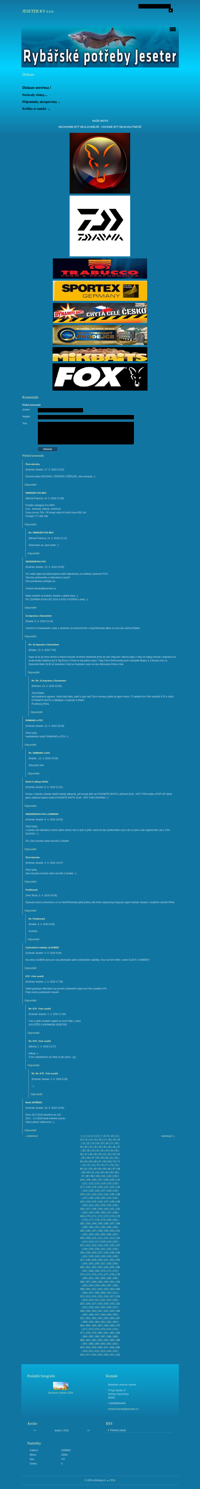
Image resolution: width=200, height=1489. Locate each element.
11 (116, 1136)
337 (115, 1307)
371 (85, 1329)
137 (85, 1198)
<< (35, 1430)
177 (91, 1219)
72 (83, 1165)
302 (100, 1289)
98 (87, 1176)
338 (82, 1311)
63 (81, 1161)
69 (109, 1161)
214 (118, 1238)
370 (118, 1325)
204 (97, 1234)
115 (109, 1183)
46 (81, 1154)
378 (88, 1332)
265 (112, 1267)
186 (106, 1223)
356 (112, 1318)
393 (100, 1340)
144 (88, 1201)
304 (112, 1289)
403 (82, 1347)
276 (100, 1274)
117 (82, 1187)
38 (83, 1150)
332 (85, 1307)
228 (85, 1249)
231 (103, 1249)
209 (88, 1238)
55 (83, 1157)
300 (88, 1289)
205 (103, 1234)
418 (94, 1354)
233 (115, 1249)
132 (94, 1194)
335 (103, 1307)
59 (102, 1157)
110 (118, 1179)
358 (85, 1322)
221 (82, 1245)
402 (115, 1343)
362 (109, 1322)
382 (112, 1332)
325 (82, 1303)
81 (86, 1168)
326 (88, 1303)
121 (106, 1187)
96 (116, 1172)
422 (118, 1354)
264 (106, 1267)
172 (100, 1216)
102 (109, 1176)
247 (82, 1260)
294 (91, 1285)
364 (82, 1325)
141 (109, 1198)
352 (88, 1318)
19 (114, 1139)
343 (112, 1311)
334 (97, 1307)
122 (112, 1187)
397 (85, 1343)
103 (115, 1176)
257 (103, 1263)
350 (115, 1314)
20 (118, 1139)
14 (90, 1139)
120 (100, 1187)
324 (115, 1300)
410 (85, 1351)
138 (91, 1198)
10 (112, 1136)
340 (94, 1311)
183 (88, 1223)
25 (102, 1143)
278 (112, 1274)
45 (116, 1150)
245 (109, 1256)
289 (100, 1281)
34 (104, 1147)
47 (86, 1154)
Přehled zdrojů (118, 1430)
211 (100, 1238)
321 (97, 1300)
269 (97, 1270)
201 (118, 1230)
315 (100, 1296)
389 (115, 1336)
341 (100, 1311)
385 (91, 1336)
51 (104, 1154)
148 (112, 1201)
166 (103, 1212)
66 (95, 1161)
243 (97, 1256)
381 (106, 1332)
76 (102, 1165)
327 (94, 1303)
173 (106, 1216)
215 (85, 1241)
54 (118, 1154)
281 (91, 1278)
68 (104, 1161)
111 (85, 1183)
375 (109, 1329)
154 (109, 1205)
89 (83, 1172)
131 (88, 1194)
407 (106, 1347)
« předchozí (31, 1136)
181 (115, 1219)
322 (103, 1300)
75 (97, 1165)
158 (94, 1209)
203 (91, 1234)
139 (97, 1198)
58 (97, 1157)
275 (94, 1274)
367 (100, 1325)
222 (88, 1245)
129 (115, 1190)
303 (106, 1289)
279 (118, 1274)
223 (94, 1245)
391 (88, 1340)
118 (88, 1187)
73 (88, 1165)
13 (86, 1139)
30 (86, 1147)
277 (106, 1274)
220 (115, 1241)
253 (118, 1260)
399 (97, 1343)
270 (103, 1270)
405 (94, 1347)
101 (103, 1176)
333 (91, 1307)
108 (106, 1179)
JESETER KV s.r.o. (38, 11)
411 (91, 1351)
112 (91, 1183)
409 (118, 1347)
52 (109, 1154)
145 (94, 1201)
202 (85, 1234)
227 (118, 1245)
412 (97, 1351)
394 (106, 1340)
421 (112, 1354)
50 (100, 1154)
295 (97, 1285)
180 (109, 1219)
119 (94, 1187)
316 (106, 1296)
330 (112, 1303)
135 (112, 1194)
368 (106, 1325)
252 (112, 1260)
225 (106, 1245)
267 (85, 1270)
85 (104, 1168)
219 (109, 1241)
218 (103, 1241)
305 (118, 1289)
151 (91, 1205)
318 (118, 1296)
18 (109, 1139)
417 (88, 1354)
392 (94, 1340)
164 (91, 1212)
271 (109, 1270)
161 (112, 1209)
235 (88, 1252)
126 (97, 1190)
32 (95, 1147)
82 (90, 1168)
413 (103, 1351)
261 (88, 1267)
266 (118, 1267)
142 (115, 1198)
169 (82, 1216)
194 (115, 1227)
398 (91, 1343)
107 (100, 1179)
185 (100, 1223)
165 (97, 1212)
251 (106, 1260)
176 (85, 1219)
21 (83, 1143)
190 (91, 1227)
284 (109, 1278)
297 (109, 1285)
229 (91, 1249)
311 (115, 1292)
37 (118, 1147)
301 (94, 1289)
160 (106, 1209)
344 (118, 1311)
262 (94, 1267)
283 (103, 1278)
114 (103, 1183)
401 (109, 1343)
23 (93, 1143)
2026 (66, 1430)
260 (82, 1267)
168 (115, 1212)
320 (91, 1300)
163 (85, 1212)
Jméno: (26, 409)
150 (85, 1205)
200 (112, 1230)
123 (118, 1187)
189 (85, 1227)
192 (103, 1227)
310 (109, 1292)
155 (115, 1205)
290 (106, 1281)
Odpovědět (31, 484)
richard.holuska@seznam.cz (123, 1409)
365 (88, 1325)
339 (88, 1311)
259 (115, 1263)
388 (109, 1336)
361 (103, 1322)
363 (115, 1322)
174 (112, 1216)
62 (116, 1157)
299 (82, 1289)
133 (100, 1194)
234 (82, 1252)
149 (118, 1201)
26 (107, 1143)
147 (106, 1201)
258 (109, 1263)
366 (94, 1325)
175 (118, 1216)
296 (103, 1285)
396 (118, 1340)
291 (112, 1281)
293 (85, 1285)
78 (111, 1165)
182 (82, 1223)
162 (118, 1209)
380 (100, 1332)
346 (91, 1314)
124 (85, 1190)
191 (97, 1227)
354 (100, 1318)
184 (94, 1223)
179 (103, 1219)
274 (88, 1274)
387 (103, 1336)
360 (97, 1322)
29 (81, 1147)
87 (114, 1168)
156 (82, 1209)
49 (95, 1154)
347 (97, 1314)
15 (95, 1139)
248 (88, 1260)
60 (107, 1157)
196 (88, 1230)
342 (106, 1311)
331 (118, 1303)
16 (100, 1139)
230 (97, 1249)
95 (111, 1172)
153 (103, 1205)
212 (106, 1238)
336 (109, 1307)
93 (102, 1172)
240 (118, 1252)
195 (82, 1230)
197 (94, 1230)
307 (91, 1292)
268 (91, 1270)
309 (103, 1292)
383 (118, 1332)
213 (112, 1238)
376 (115, 1329)
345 (85, 1314)
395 (112, 1340)
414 (109, 1351)
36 (114, 1147)
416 (82, 1354)
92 (97, 1172)
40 (93, 1150)
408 (112, 1347)
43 (107, 1150)
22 (88, 1143)
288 (94, 1281)
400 (103, 1343)
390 (82, 1340)
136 (118, 1194)
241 (85, 1256)
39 (88, 1150)
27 (111, 1143)
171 (94, 1216)
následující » (168, 1136)
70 (114, 1161)
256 (97, 1263)
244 (103, 1256)
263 (100, 1267)
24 (97, 1143)
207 (115, 1234)
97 (82, 1176)
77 (107, 1165)
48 (90, 1154)
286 (82, 1281)
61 (111, 1157)
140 (103, 1198)
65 (90, 1161)
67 (100, 1161)
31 (90, 1147)
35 (109, 1147)
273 (82, 1274)
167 (109, 1212)
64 (86, 1161)
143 (82, 1201)
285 (115, 1278)
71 (118, 1161)
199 (106, 1230)
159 (100, 1209)
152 (97, 1205)
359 (91, 1322)
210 (94, 1238)
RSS (112, 1480)
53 (114, 1154)
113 (97, 1183)
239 (112, 1252)
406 (100, 1347)
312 (82, 1296)
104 (82, 1179)
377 (82, 1332)
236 (94, 1252)
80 (81, 1168)
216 (91, 1241)
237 (100, 1252)
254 (85, 1263)
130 (82, 1194)
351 (82, 1318)
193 (109, 1227)
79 (116, 1165)
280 (85, 1278)
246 (115, 1256)
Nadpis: (26, 416)
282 (97, 1278)
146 (100, 1201)
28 (116, 1143)
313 (88, 1296)
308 (97, 1292)
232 (109, 1249)
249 (94, 1260)
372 (91, 1329)
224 (100, 1245)
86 (109, 1168)
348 (103, 1314)
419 (100, 1354)
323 (109, 1300)
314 (94, 1296)
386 (97, 1336)
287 (88, 1281)
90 (88, 1172)
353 (94, 1318)
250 (100, 1260)
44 (111, 1150)
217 (97, 1241)
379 (94, 1332)
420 (106, 1354)
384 (85, 1336)
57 (93, 1157)
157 (88, 1209)
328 (100, 1303)
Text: (24, 423)
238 (106, 1252)
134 (106, 1194)
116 (115, 1183)
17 (104, 1139)
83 (95, 1168)
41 (97, 1150)
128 (109, 1190)
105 (88, 1179)
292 (118, 1281)
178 (97, 1219)
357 (118, 1318)
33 (100, 1147)
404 (88, 1347)
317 (112, 1296)
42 (102, 1150)
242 (91, 1256)
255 (91, 1263)
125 (91, 1190)
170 (88, 1216)
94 (107, 1172)
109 (112, 1179)
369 (112, 1325)
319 (85, 1300)
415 (115, 1351)
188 (118, 1223)
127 (103, 1190)
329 (106, 1303)
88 (118, 1168)
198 (100, 1230)
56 (88, 1157)
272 (115, 1270)
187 (112, 1223)
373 (97, 1329)
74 (93, 1165)
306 (85, 1292)
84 (100, 1168)
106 (94, 1179)
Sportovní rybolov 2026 (60, 1392)
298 (115, 1285)
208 (82, 1238)
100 (97, 1176)
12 (81, 1139)
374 (103, 1329)
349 (109, 1314)
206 (109, 1234)
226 (112, 1245)
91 (93, 1172)
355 (106, 1318)
